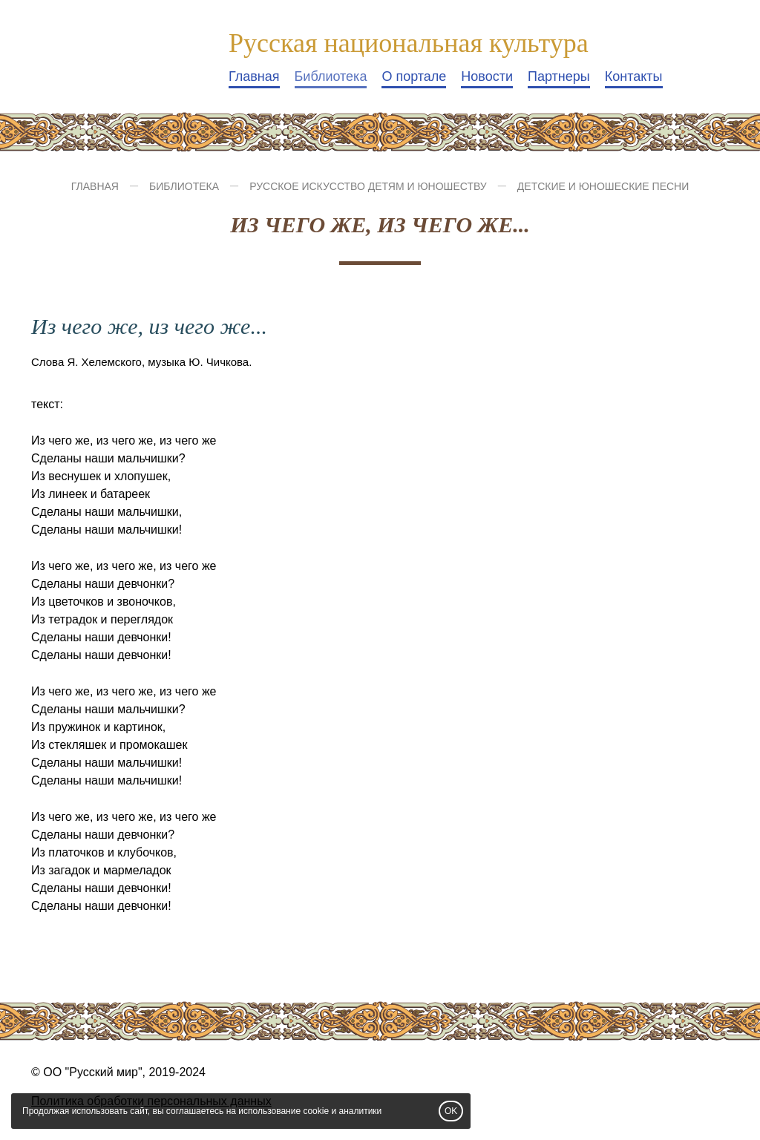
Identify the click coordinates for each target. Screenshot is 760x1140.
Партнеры (559, 76)
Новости (487, 76)
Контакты (634, 76)
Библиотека (331, 76)
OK (451, 1111)
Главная (254, 76)
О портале (413, 76)
